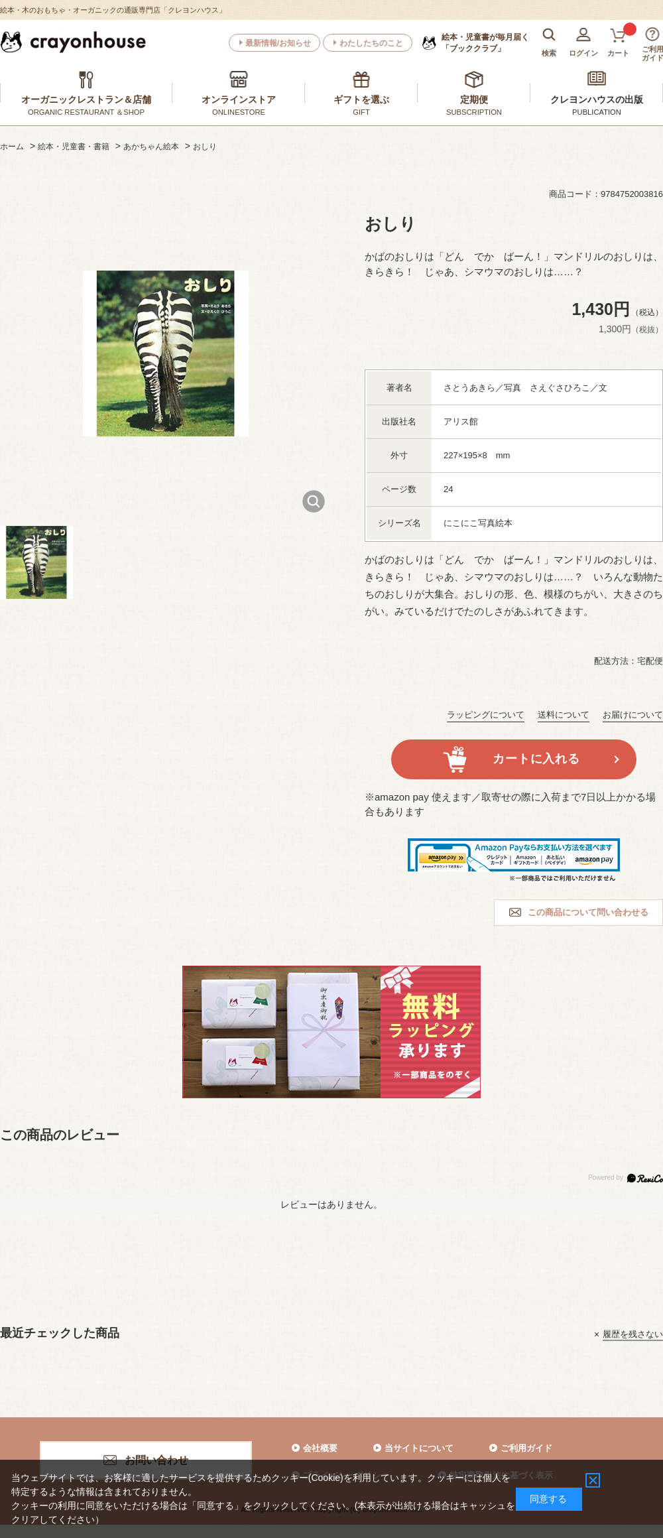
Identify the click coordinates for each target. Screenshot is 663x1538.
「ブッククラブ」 (485, 42)
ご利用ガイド (526, 1448)
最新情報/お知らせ (278, 43)
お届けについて (633, 715)
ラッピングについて (485, 715)
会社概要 (320, 1448)
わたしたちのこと (371, 43)
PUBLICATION (596, 112)
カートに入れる (536, 758)
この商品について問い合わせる (588, 912)
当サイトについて (419, 1448)
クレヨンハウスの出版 (596, 99)
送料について (563, 715)
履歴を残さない (633, 1334)
